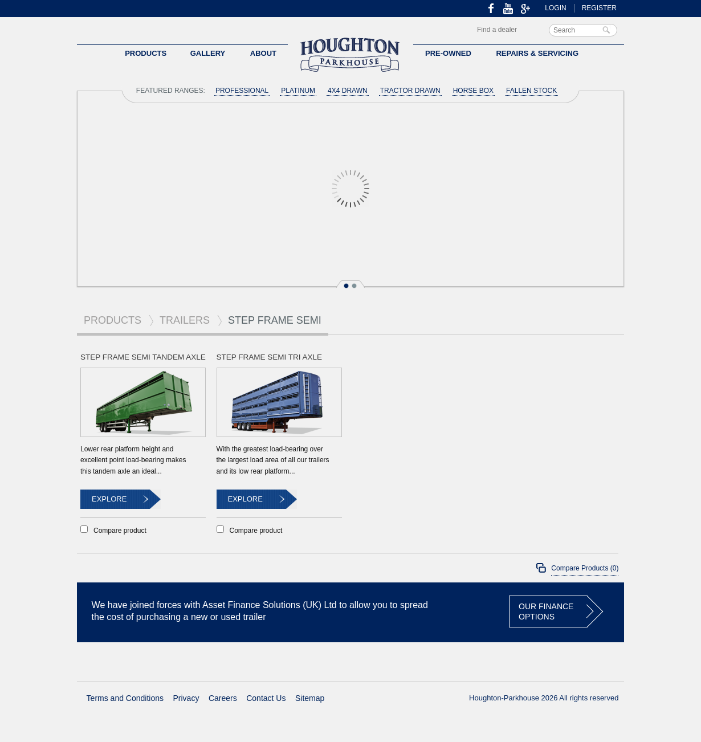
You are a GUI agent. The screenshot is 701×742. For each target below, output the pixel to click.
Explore (109, 499)
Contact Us (266, 698)
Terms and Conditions (125, 698)
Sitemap (309, 698)
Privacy (186, 698)
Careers (223, 698)
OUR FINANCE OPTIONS (546, 611)
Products (112, 320)
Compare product (119, 530)
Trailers (185, 320)
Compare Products (584, 568)
